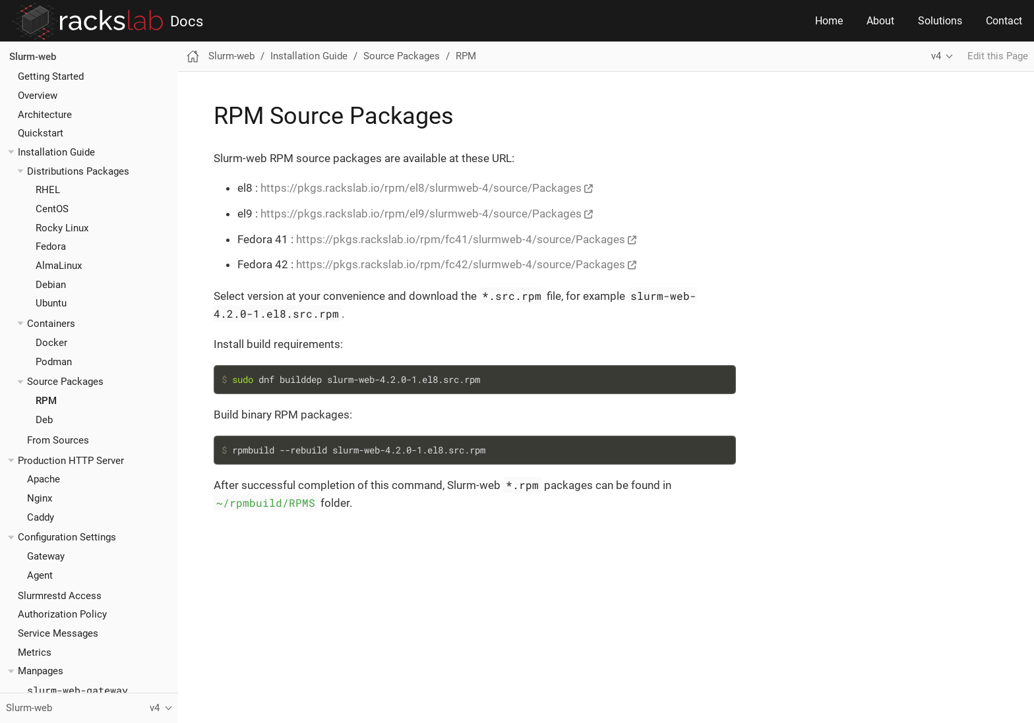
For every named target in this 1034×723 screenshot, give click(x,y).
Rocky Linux (62, 228)
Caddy (40, 517)
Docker (51, 343)
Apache (43, 479)
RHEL (48, 190)
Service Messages (58, 633)
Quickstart (40, 133)
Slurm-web (32, 57)
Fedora (51, 246)
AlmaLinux (59, 266)
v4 (936, 56)
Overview (37, 95)
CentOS (52, 209)
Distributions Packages (78, 171)
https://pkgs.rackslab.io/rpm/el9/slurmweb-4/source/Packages (421, 213)
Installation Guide (56, 152)
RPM (46, 401)
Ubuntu (51, 303)
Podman (54, 362)
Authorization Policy (62, 614)
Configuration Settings (67, 537)
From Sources (58, 440)
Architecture (45, 115)
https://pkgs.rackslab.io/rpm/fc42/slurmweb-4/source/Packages (460, 264)
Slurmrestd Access (60, 596)
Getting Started (51, 76)
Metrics (34, 652)
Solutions (940, 20)
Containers (51, 324)
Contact (1004, 20)
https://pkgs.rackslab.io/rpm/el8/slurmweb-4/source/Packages (421, 187)
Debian (51, 285)
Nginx (39, 498)
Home (829, 20)
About (880, 20)
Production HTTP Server (71, 461)
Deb (44, 420)
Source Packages (65, 382)
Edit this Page (997, 56)
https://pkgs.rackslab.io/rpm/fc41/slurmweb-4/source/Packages (460, 239)
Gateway (46, 556)
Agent (40, 575)
